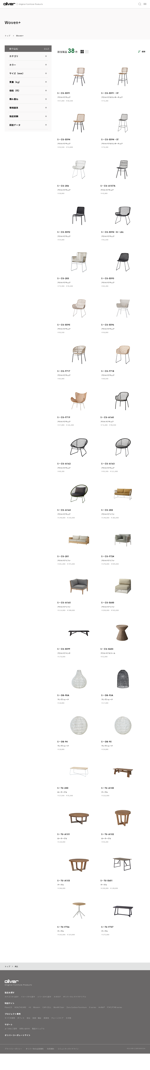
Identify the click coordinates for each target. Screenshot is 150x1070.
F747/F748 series (114, 1023)
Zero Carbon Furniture (77, 1023)
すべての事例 (10, 1034)
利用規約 (50, 1065)
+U (30, 1023)
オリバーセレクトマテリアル (74, 1013)
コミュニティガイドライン (68, 1065)
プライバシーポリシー (13, 1065)
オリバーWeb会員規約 (35, 1065)
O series (92, 1023)
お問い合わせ (24, 1045)
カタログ (57, 1013)
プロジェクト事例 (13, 1030)
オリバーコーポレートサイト (18, 1051)
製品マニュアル (38, 1045)
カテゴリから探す (12, 1013)
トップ (7, 35)
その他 (68, 1034)
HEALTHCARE (20, 1023)
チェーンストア (57, 1034)
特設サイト (10, 1019)
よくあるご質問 (11, 1045)
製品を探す (10, 1009)
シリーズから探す (44, 1013)
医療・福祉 (37, 1034)
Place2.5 (8, 1023)
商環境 (46, 1034)
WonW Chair (59, 1023)
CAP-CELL (47, 1023)
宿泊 (28, 1034)
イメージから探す (28, 1013)
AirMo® (102, 1023)
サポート (9, 1041)
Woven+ (20, 35)
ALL (16, 983)
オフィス (20, 1034)
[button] (28, 56)
